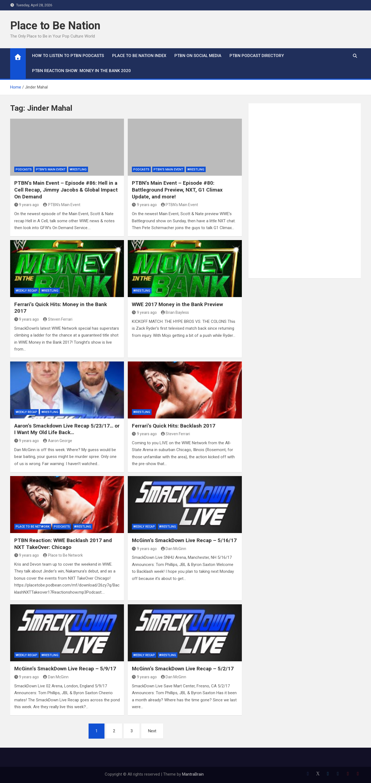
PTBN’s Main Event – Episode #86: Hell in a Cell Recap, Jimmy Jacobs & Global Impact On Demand (66, 190)
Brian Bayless (175, 312)
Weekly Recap (26, 290)
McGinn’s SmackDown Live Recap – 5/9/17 (65, 668)
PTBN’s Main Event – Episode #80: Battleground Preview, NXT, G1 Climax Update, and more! (177, 190)
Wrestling (78, 169)
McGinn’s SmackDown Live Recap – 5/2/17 (183, 668)
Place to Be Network (33, 526)
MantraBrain (193, 774)
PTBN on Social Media (197, 55)
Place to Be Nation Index (139, 55)
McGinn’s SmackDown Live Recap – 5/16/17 (184, 540)
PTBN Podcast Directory (257, 55)
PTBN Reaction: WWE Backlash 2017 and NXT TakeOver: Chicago (63, 543)
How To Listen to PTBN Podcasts (68, 55)
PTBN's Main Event (51, 169)
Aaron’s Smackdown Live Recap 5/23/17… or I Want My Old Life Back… (67, 429)
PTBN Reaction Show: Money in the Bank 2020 (81, 70)
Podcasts (24, 169)
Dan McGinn (173, 548)
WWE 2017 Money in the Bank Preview (177, 304)
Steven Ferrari (57, 319)
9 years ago (26, 205)
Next (152, 730)
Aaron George (57, 441)
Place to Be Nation (55, 25)
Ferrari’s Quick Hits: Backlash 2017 (173, 426)
